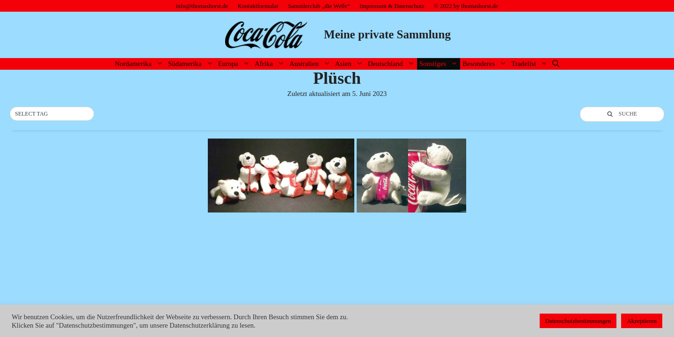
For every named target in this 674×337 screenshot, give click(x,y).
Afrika (271, 64)
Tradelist (530, 64)
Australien (310, 64)
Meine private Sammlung (387, 34)
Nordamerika (140, 64)
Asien (350, 64)
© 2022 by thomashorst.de (466, 5)
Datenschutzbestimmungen (578, 320)
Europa (235, 64)
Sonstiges (440, 64)
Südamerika (192, 64)
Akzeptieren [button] (642, 320)
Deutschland (392, 64)
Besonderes (485, 64)
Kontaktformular (258, 5)
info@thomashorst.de (202, 5)
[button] (52, 114)
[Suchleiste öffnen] (556, 64)
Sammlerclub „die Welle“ (319, 5)
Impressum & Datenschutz (392, 5)
